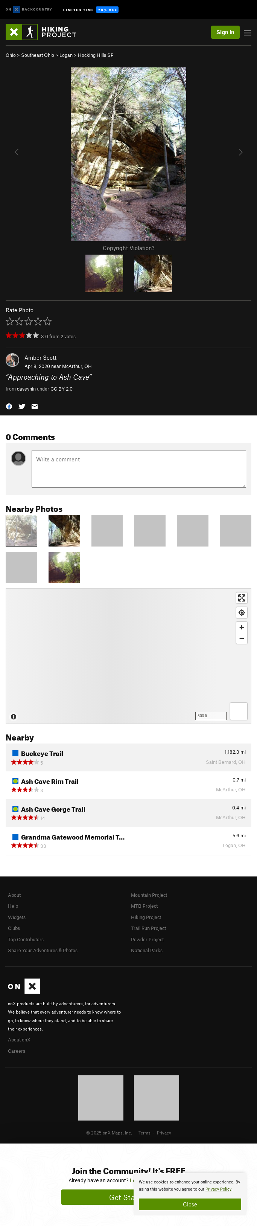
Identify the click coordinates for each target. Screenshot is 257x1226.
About (14, 895)
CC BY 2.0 (61, 389)
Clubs (14, 928)
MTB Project (144, 906)
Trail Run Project (148, 928)
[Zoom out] (241, 638)
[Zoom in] (241, 627)
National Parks (147, 950)
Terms (144, 1132)
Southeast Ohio (37, 55)
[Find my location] (241, 612)
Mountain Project (149, 895)
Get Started (128, 1197)
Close (190, 1204)
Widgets (17, 917)
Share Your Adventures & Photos (43, 950)
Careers (16, 1051)
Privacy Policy (218, 1189)
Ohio (11, 55)
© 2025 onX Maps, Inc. (109, 1132)
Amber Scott (40, 357)
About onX (19, 1040)
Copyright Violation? (128, 247)
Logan (66, 55)
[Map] (128, 656)
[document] (190, 1194)
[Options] (238, 711)
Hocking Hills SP (96, 55)
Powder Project (147, 939)
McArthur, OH (77, 366)
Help (13, 906)
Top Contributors (26, 939)
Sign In (225, 32)
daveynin (26, 389)
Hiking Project (146, 917)
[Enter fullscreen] (241, 597)
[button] (9, 406)
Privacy (164, 1132)
